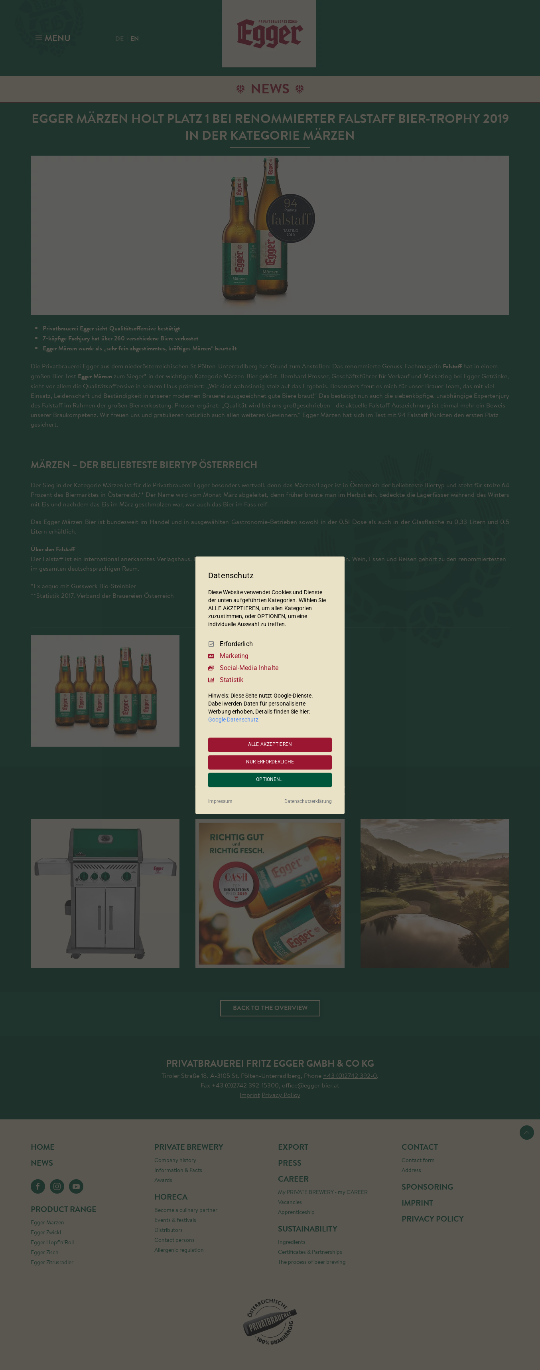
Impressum (220, 801)
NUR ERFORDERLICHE (270, 762)
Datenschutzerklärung (308, 801)
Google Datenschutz (233, 719)
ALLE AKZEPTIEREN (270, 744)
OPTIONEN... (270, 780)
